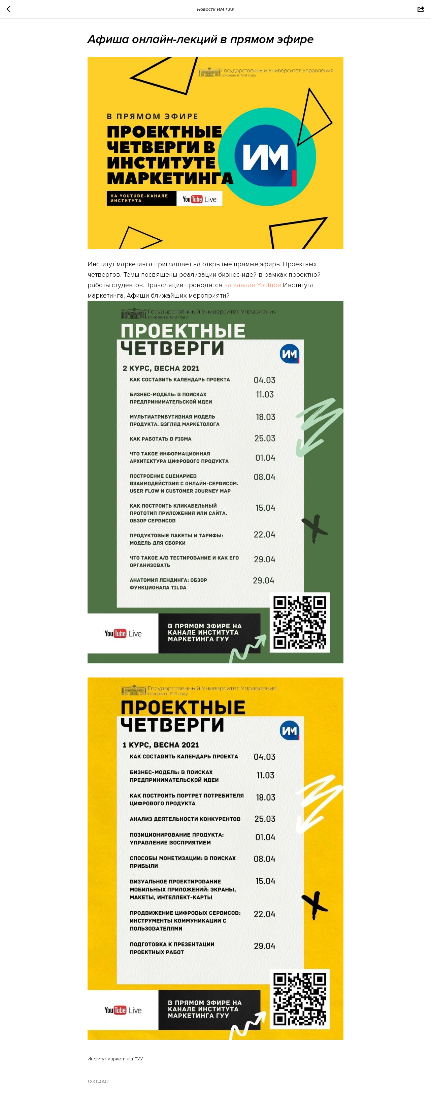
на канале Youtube (252, 285)
